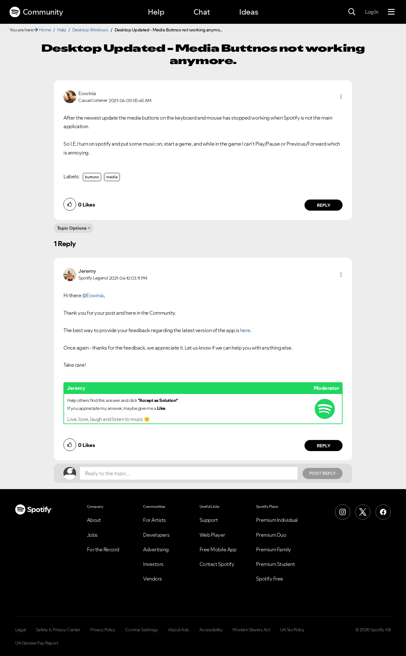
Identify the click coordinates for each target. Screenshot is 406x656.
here (245, 330)
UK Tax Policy (292, 630)
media (112, 177)
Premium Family (273, 549)
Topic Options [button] (72, 228)
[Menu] (391, 12)
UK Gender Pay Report (36, 643)
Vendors (152, 578)
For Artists (154, 519)
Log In (371, 11)
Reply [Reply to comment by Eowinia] (324, 205)
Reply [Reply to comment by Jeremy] (324, 446)
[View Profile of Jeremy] (87, 270)
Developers (156, 534)
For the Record (103, 549)
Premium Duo (271, 534)
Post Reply (322, 473)
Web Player (212, 534)
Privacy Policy (102, 630)
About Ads (178, 630)
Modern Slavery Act (251, 630)
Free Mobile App (218, 549)
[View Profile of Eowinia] (87, 93)
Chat (201, 12)
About (94, 519)
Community (36, 12)
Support (209, 519)
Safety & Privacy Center (58, 630)
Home (45, 30)
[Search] (351, 12)
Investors (153, 564)
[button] (341, 97)
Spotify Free (269, 578)
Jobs (92, 534)
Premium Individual (277, 519)
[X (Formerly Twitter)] (362, 512)
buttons (92, 177)
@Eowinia (93, 295)
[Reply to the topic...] (189, 473)
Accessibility (211, 630)
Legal (20, 630)
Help (156, 12)
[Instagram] (342, 512)
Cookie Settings (141, 630)
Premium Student (275, 564)
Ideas (248, 12)
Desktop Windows (90, 30)
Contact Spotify (217, 564)
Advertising (156, 549)
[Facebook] (383, 512)
